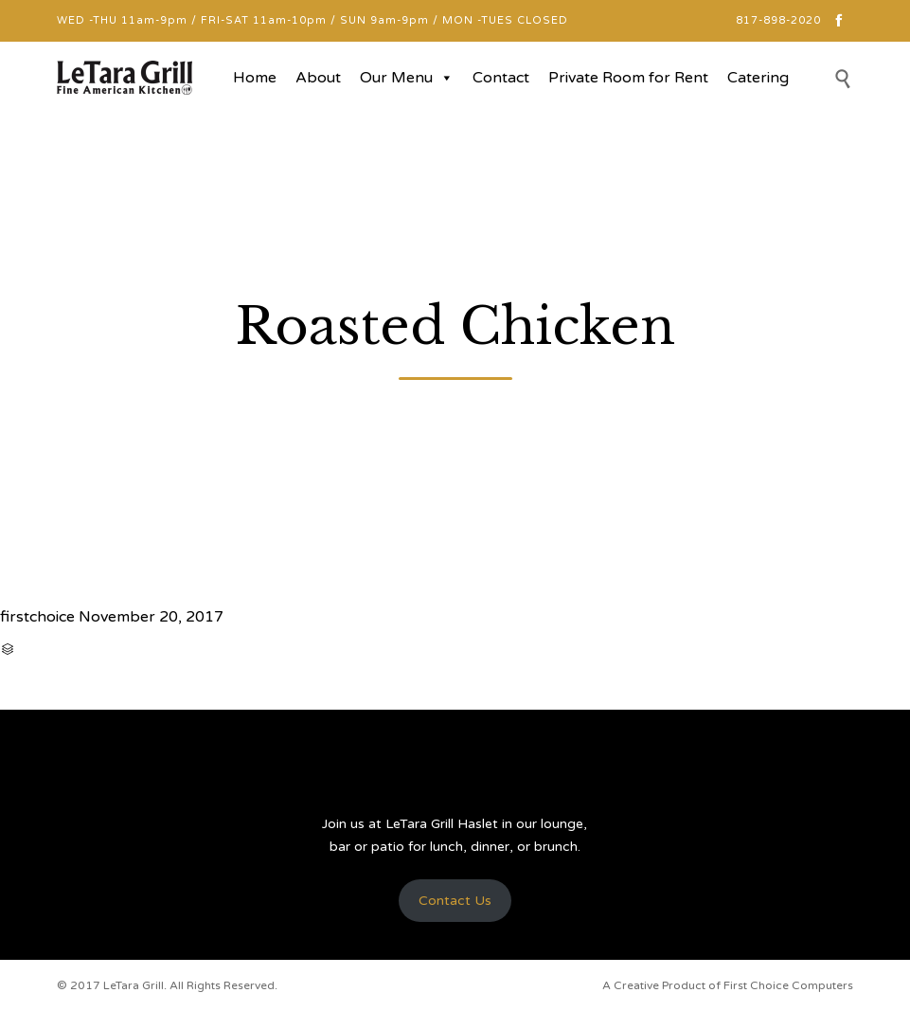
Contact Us (455, 901)
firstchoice (37, 616)
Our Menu (407, 77)
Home (255, 77)
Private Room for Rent (628, 77)
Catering (758, 77)
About (318, 77)
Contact (501, 77)
